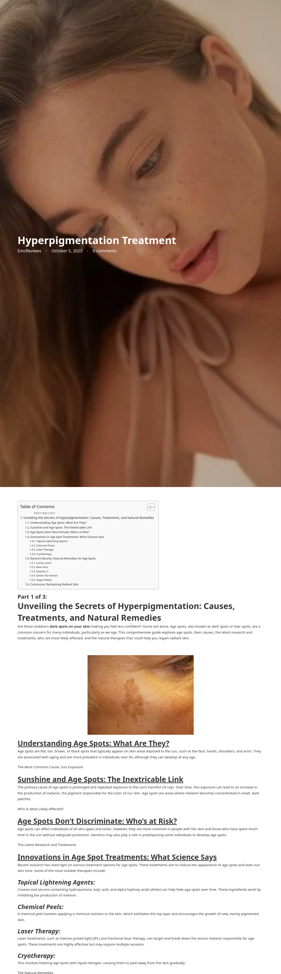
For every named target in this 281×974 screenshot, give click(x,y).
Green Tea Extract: (47, 575)
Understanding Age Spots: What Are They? (58, 523)
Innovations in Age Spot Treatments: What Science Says (67, 537)
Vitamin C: (42, 571)
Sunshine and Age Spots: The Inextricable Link (61, 527)
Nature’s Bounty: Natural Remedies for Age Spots (63, 558)
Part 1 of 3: (49, 513)
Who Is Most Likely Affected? (41, 809)
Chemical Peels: (45, 545)
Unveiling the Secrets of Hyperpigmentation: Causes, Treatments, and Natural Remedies (88, 518)
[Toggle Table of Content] (149, 507)
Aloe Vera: (42, 567)
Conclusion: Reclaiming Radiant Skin (54, 584)
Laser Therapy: (45, 549)
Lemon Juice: (44, 563)
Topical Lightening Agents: (52, 541)
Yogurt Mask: (44, 580)
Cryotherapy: (44, 554)
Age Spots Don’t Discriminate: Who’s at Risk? (59, 532)
